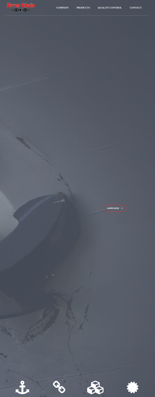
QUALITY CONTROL (110, 7)
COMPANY (62, 7)
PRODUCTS (83, 7)
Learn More (115, 208)
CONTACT (136, 7)
